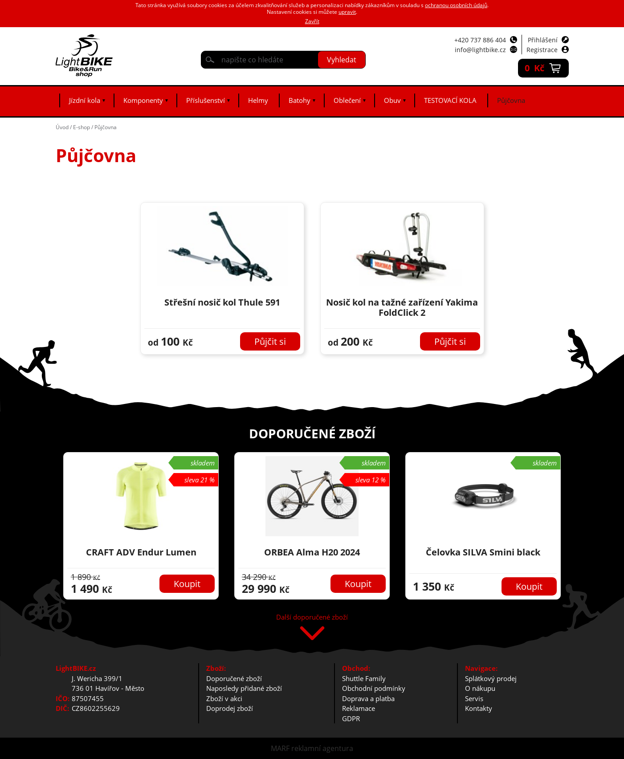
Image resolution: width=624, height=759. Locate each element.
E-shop (81, 127)
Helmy (258, 100)
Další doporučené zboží (312, 617)
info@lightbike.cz (480, 49)
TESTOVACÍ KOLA (450, 100)
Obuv (392, 100)
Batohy (299, 100)
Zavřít (312, 21)
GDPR (351, 718)
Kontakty (478, 708)
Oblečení (347, 100)
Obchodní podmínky (373, 688)
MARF (280, 748)
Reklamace (358, 708)
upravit (347, 12)
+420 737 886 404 (480, 40)
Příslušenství (205, 100)
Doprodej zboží (229, 708)
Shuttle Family (364, 678)
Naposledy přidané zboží (244, 688)
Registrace (542, 49)
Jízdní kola (84, 100)
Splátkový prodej (491, 678)
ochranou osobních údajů (456, 5)
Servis (474, 698)
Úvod (62, 127)
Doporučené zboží (234, 678)
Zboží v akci (224, 698)
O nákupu (480, 688)
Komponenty (143, 100)
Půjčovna (511, 100)
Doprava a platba (368, 698)
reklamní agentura (322, 748)
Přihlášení (543, 40)
